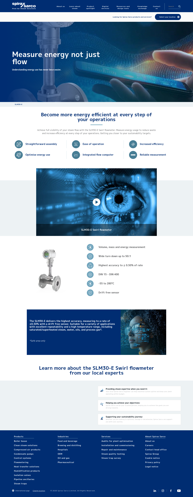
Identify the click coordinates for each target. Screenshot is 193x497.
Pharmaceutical (66, 462)
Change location (39, 491)
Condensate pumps (24, 454)
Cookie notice (152, 458)
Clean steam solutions (25, 445)
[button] (96, 202)
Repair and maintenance (114, 449)
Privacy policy (152, 462)
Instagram (163, 491)
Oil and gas (64, 458)
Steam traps (20, 483)
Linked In (155, 491)
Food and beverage (67, 441)
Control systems (22, 458)
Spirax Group (152, 454)
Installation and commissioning (117, 445)
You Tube (179, 491)
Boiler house (20, 441)
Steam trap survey (111, 458)
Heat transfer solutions (26, 466)
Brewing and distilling (69, 445)
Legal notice (151, 466)
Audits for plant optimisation (117, 441)
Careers (149, 445)
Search (179, 6)
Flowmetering (21, 462)
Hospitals (63, 449)
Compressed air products (27, 449)
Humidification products (27, 471)
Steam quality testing (113, 454)
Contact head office (156, 449)
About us (150, 441)
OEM (60, 454)
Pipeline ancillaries (24, 479)
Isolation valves (22, 475)
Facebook (171, 491)
